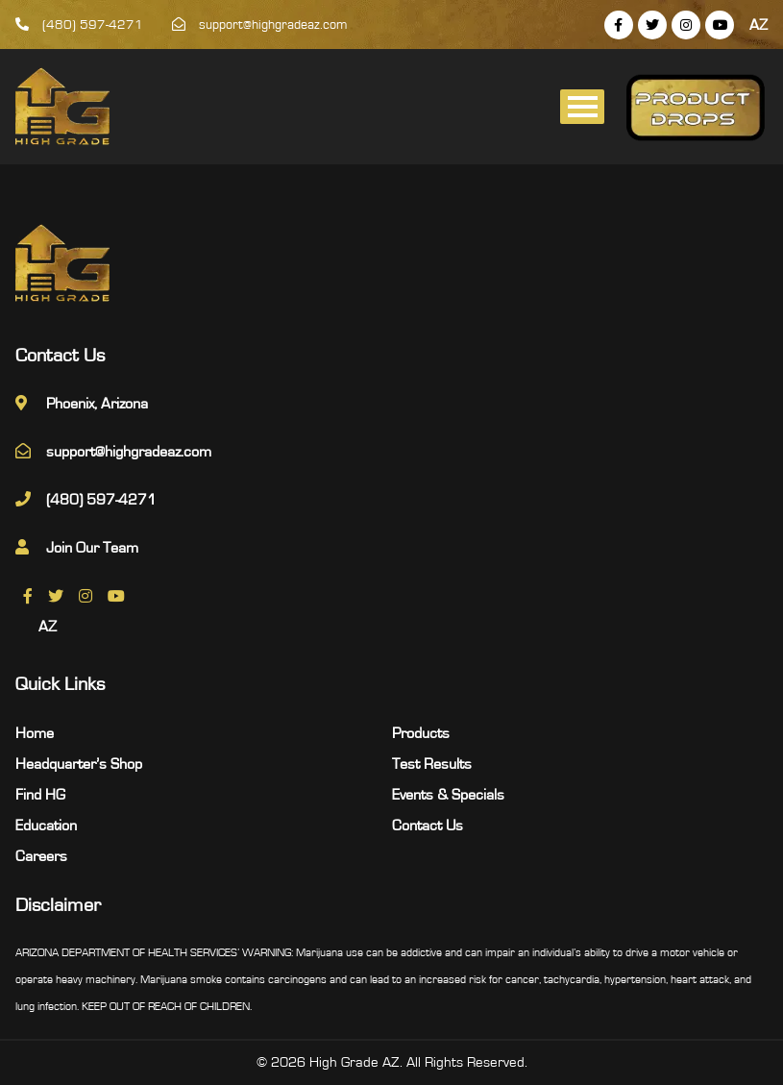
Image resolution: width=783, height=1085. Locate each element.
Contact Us (427, 825)
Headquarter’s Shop (78, 764)
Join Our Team (92, 547)
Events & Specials (448, 794)
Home (34, 733)
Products (421, 733)
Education (46, 825)
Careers (41, 856)
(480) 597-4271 (79, 25)
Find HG (40, 794)
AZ (758, 25)
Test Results (432, 764)
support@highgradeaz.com (260, 25)
